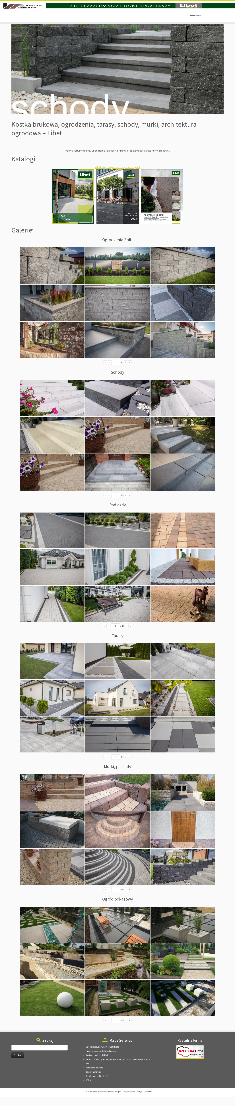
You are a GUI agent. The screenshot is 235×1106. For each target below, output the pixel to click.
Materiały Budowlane (98, 1100)
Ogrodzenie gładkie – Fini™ (97, 1085)
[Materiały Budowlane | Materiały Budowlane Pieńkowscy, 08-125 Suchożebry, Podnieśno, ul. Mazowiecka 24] (117, 10)
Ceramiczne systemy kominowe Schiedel (102, 1055)
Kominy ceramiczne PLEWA (97, 1064)
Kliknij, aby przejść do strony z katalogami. (117, 176)
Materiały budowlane (94, 1076)
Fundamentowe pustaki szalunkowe (101, 1060)
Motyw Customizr (144, 1100)
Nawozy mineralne (93, 1081)
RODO (88, 1089)
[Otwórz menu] (192, 24)
